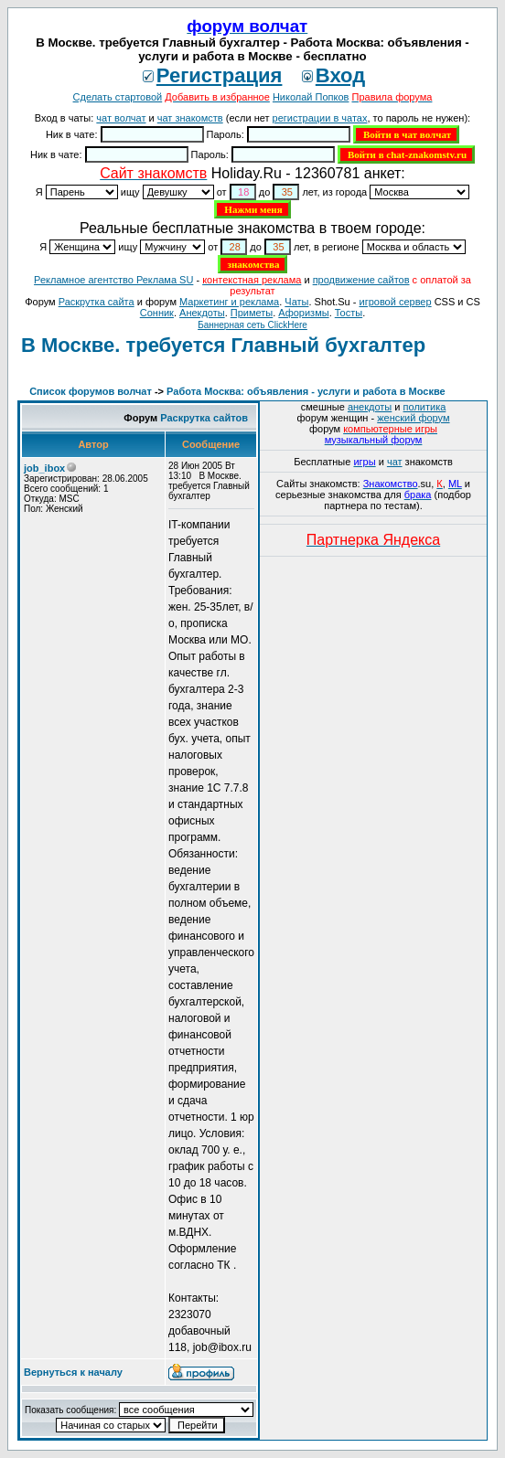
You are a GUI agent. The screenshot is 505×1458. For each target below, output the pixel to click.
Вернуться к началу (73, 1372)
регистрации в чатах (320, 117)
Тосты (348, 312)
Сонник (157, 312)
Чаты (296, 301)
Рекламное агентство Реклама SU (113, 279)
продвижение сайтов (361, 279)
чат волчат (120, 117)
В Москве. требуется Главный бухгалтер (223, 345)
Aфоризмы (303, 312)
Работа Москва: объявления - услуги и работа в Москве (306, 391)
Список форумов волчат (90, 391)
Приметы (252, 312)
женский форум (413, 417)
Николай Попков (311, 96)
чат (395, 461)
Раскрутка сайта (96, 301)
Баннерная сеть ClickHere (252, 325)
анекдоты (370, 406)
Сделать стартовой (118, 96)
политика (424, 406)
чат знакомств (190, 117)
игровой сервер (395, 301)
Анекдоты (202, 312)
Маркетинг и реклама (229, 301)
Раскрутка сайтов (204, 417)
